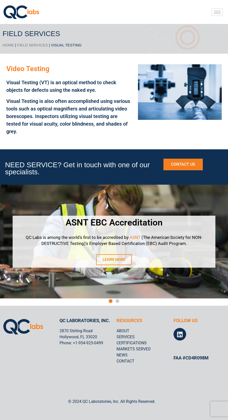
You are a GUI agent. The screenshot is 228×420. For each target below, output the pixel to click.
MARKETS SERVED (134, 349)
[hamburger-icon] (217, 12)
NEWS (122, 355)
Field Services (32, 45)
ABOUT (123, 330)
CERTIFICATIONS (132, 343)
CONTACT (125, 361)
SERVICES (126, 336)
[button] (110, 301)
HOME (8, 45)
